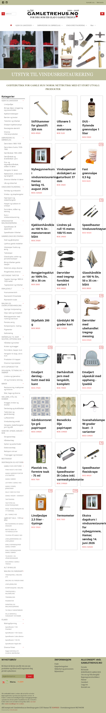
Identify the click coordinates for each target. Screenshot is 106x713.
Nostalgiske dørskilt (12, 128)
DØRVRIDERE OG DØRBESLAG (48, 25)
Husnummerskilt (10, 292)
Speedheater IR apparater (10, 227)
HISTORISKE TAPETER (10, 275)
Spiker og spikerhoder (12, 444)
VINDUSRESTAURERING (75, 25)
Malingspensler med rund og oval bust (12, 317)
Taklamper (8, 253)
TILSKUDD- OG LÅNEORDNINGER (11, 557)
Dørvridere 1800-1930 (12, 143)
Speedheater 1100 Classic (14, 633)
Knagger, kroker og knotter (11, 403)
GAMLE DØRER (10, 479)
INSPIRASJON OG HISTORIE (12, 462)
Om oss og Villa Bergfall (90, 675)
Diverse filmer (9, 647)
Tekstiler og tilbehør (12, 121)
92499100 (55, 708)
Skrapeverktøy (9, 436)
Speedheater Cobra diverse (14, 636)
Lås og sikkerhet (10, 183)
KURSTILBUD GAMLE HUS (91, 672)
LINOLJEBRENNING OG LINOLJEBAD (13, 540)
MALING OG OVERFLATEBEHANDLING (12, 304)
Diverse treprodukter (12, 363)
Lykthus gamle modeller (13, 243)
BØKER (4, 383)
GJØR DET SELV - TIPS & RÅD (13, 519)
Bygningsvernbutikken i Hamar (90, 678)
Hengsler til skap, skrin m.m (13, 354)
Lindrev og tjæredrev (12, 376)
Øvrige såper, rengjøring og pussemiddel (13, 109)
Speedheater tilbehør (12, 232)
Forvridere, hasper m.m (13, 350)
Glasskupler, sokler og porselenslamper (12, 257)
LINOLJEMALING (11, 584)
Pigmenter (8, 329)
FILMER (4, 619)
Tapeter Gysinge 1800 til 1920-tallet (13, 280)
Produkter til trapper (12, 359)
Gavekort (84, 682)
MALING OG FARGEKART (13, 571)
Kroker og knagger (11, 346)
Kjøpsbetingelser (61, 666)
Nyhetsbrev (59, 671)
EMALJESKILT (7, 288)
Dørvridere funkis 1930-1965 (13, 148)
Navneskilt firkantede (12, 296)
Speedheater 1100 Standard (11, 628)
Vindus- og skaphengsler (13, 194)
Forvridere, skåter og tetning (12, 210)
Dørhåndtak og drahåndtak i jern (11, 157)
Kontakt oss (85, 687)
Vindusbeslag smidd (12, 421)
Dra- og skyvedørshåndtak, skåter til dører (11, 164)
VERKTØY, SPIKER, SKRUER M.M (12, 432)
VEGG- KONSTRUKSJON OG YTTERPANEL (14, 510)
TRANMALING (10, 597)
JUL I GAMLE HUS (11, 514)
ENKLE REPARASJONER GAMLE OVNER (13, 545)
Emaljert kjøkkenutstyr (13, 124)
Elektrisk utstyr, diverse (13, 268)
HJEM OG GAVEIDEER (23, 25)
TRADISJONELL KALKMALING (10, 592)
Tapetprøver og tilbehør (13, 285)
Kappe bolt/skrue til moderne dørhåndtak (12, 652)
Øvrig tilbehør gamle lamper (12, 263)
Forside (84, 667)
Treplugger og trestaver (13, 455)
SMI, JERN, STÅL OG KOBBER (9, 398)
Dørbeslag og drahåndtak (14, 408)
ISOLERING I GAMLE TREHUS (12, 563)
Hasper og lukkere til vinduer (12, 204)
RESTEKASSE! (7, 458)
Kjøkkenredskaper (11, 113)
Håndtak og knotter (11, 343)
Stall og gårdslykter (11, 240)
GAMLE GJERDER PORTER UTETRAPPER (14, 474)
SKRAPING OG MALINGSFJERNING (12, 605)
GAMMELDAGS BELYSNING (12, 236)
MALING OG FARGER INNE (14, 580)
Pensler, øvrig (9, 322)
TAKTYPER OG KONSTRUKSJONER (11, 504)
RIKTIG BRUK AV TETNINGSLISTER (11, 530)
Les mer (33, 701)
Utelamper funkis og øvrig (12, 248)
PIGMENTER (9, 601)
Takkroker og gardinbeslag (9, 413)
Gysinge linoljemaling (12, 309)
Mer (92, 25)
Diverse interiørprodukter (11, 133)
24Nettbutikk (13, 710)
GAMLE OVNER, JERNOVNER (10, 487)
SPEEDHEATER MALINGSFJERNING (9, 222)
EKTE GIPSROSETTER (10, 367)
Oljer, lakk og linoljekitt (13, 313)
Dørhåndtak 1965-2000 (13, 153)
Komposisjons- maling (12, 326)
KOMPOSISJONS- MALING (14, 588)
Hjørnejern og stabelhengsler (10, 199)
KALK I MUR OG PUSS (12, 492)
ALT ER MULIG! (10, 567)
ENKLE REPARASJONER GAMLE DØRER (13, 551)
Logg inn (84, 685)
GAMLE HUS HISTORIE (13, 466)
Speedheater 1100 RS (12, 640)
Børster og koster (11, 117)
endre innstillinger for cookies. (14, 703)
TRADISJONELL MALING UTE (13, 576)
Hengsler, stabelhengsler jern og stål (13, 426)
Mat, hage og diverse (12, 393)
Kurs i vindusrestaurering (11, 216)
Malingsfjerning (10, 623)
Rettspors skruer (10, 451)
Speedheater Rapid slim (13, 644)
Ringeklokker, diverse (12, 271)
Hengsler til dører (11, 170)
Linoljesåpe (8, 104)
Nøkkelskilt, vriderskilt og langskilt (13, 175)
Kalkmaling (8, 333)
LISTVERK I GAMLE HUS (13, 483)
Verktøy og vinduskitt (12, 190)
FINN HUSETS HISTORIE (13, 470)
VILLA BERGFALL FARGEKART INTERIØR (13, 615)
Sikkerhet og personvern (64, 669)
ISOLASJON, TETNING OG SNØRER (12, 371)
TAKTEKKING (9, 499)
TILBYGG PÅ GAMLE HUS (13, 535)
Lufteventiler (9, 418)
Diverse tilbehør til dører (13, 179)
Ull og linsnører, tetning (13, 380)
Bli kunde (84, 670)
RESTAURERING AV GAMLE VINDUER (14, 525)
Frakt (57, 664)
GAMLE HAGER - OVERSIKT (14, 496)
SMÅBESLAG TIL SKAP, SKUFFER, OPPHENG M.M (11, 338)
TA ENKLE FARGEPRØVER (14, 610)
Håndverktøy (9, 440)
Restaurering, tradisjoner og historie (14, 388)
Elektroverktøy (9, 447)
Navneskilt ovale (10, 299)
